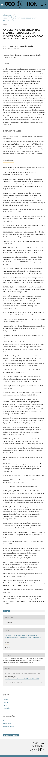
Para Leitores (7, 721)
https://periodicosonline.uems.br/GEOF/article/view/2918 (22, 679)
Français (5, 705)
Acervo (11, 15)
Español (5, 702)
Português (6, 708)
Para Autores (7, 724)
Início (5, 15)
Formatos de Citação (14, 682)
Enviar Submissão (11, 735)
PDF (7, 611)
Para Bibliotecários (8, 726)
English (5, 699)
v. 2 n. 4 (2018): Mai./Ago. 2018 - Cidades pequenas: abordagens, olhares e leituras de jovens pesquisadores (20, 19)
